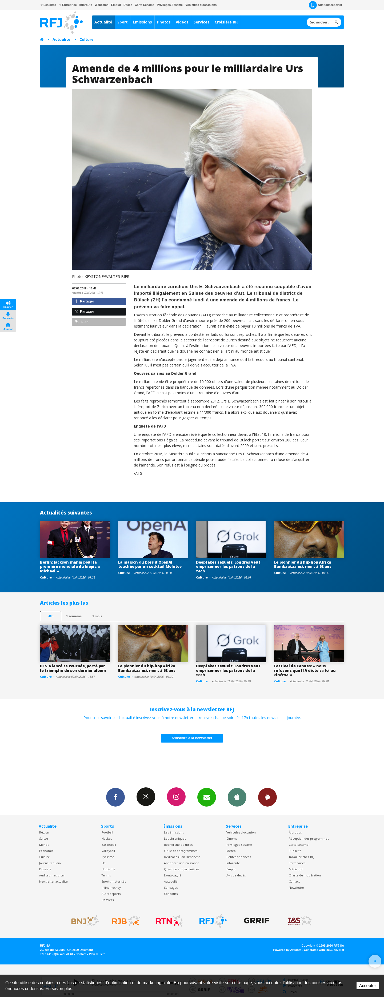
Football (107, 832)
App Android (267, 797)
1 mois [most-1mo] (97, 616)
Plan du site (97, 954)
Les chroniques (175, 838)
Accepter (367, 985)
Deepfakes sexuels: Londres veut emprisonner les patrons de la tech (228, 567)
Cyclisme (108, 857)
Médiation (296, 869)
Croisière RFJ (226, 22)
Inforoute (85, 4)
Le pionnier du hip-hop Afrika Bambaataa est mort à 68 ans (302, 564)
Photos (164, 22)
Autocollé (171, 881)
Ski (104, 863)
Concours (171, 893)
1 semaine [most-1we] (74, 616)
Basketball (109, 844)
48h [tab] (50, 616)
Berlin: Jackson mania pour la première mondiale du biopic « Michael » (70, 567)
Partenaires (297, 863)
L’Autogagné (172, 875)
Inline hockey (111, 887)
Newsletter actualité (53, 881)
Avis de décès (236, 875)
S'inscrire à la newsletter (192, 738)
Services (202, 22)
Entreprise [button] (68, 4)
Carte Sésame (144, 4)
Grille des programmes (180, 850)
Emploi (116, 4)
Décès (127, 4)
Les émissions (174, 832)
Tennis (106, 875)
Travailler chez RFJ (301, 857)
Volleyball (108, 850)
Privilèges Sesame (239, 844)
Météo (231, 850)
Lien (82, 322)
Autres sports (111, 893)
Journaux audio (50, 863)
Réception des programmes (309, 838)
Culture (86, 39)
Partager (84, 301)
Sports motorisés (114, 881)
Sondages (171, 887)
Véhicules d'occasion (241, 832)
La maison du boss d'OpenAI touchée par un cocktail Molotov (150, 564)
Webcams (101, 4)
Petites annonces (238, 857)
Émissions (142, 22)
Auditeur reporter (52, 875)
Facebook (115, 797)
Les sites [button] (48, 4)
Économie (46, 850)
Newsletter (296, 887)
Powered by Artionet (287, 949)
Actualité (103, 22)
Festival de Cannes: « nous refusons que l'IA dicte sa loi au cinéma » (305, 670)
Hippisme (108, 869)
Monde (44, 844)
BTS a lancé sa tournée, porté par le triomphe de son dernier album (73, 668)
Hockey (107, 838)
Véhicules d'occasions (201, 4)
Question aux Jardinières (181, 869)
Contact (294, 881)
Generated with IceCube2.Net (324, 949)
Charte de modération (305, 875)
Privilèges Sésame (170, 4)
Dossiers (45, 869)
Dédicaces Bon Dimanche (182, 857)
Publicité (295, 850)
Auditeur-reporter (325, 5)
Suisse (43, 838)
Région (44, 832)
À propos (295, 832)
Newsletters (206, 797)
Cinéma (231, 838)
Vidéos (182, 22)
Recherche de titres (178, 844)
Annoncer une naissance (181, 863)
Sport (122, 22)
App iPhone (237, 797)
